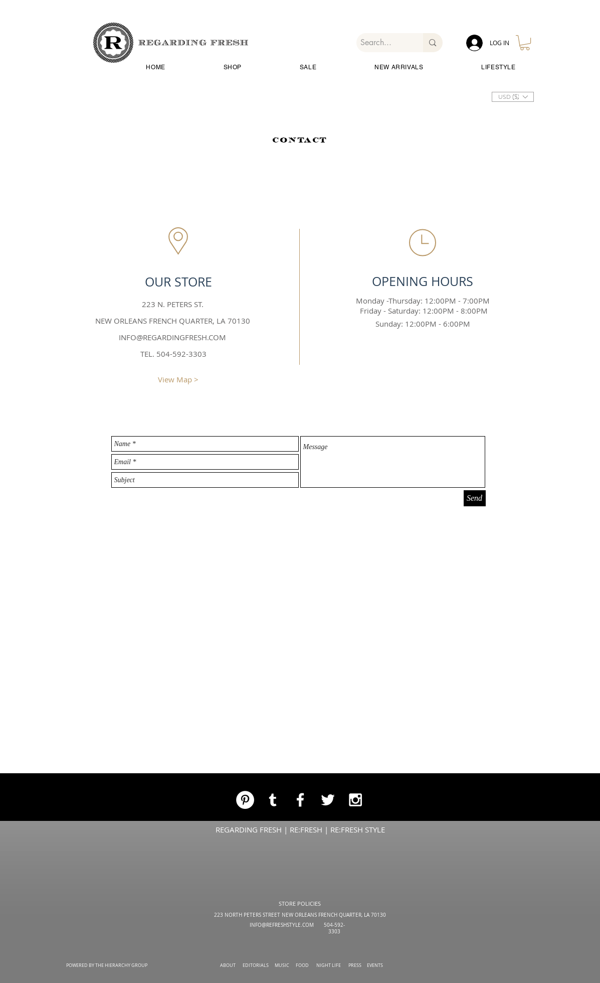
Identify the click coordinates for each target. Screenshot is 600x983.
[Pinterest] (245, 800)
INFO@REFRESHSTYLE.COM (282, 925)
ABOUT (228, 965)
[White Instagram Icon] (355, 800)
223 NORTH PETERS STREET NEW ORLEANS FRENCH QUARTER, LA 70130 (300, 915)
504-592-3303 (334, 928)
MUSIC (282, 965)
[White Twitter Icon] (328, 800)
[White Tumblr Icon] (273, 800)
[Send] (475, 498)
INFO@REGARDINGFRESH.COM (172, 337)
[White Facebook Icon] (300, 800)
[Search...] (381, 42)
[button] (525, 42)
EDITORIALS (256, 965)
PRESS (354, 965)
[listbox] (513, 97)
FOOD (302, 965)
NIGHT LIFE (328, 965)
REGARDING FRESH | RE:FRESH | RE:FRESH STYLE (300, 829)
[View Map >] (178, 379)
